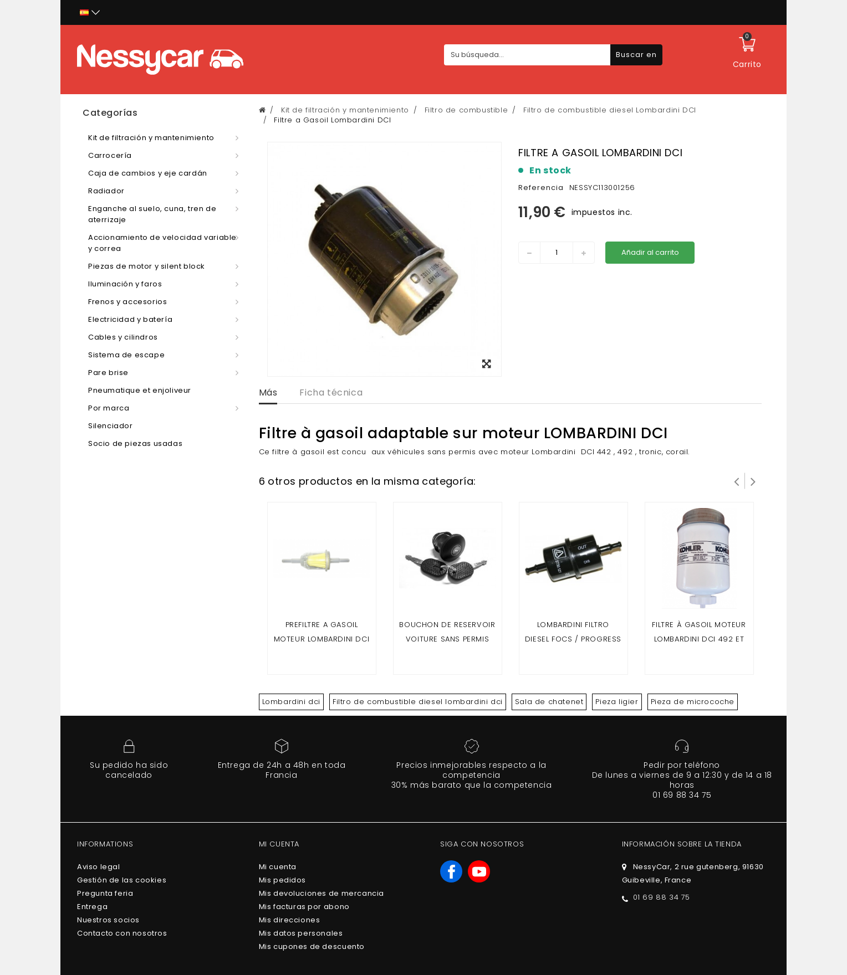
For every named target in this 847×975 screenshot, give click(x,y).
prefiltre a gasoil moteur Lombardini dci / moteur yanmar (322, 639)
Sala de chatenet (549, 701)
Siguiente (753, 481)
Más (268, 392)
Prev (736, 481)
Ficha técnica (331, 392)
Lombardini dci (291, 701)
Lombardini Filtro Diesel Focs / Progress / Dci (573, 639)
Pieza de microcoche (692, 701)
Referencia (541, 187)
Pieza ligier (616, 701)
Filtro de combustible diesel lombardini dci (418, 701)
